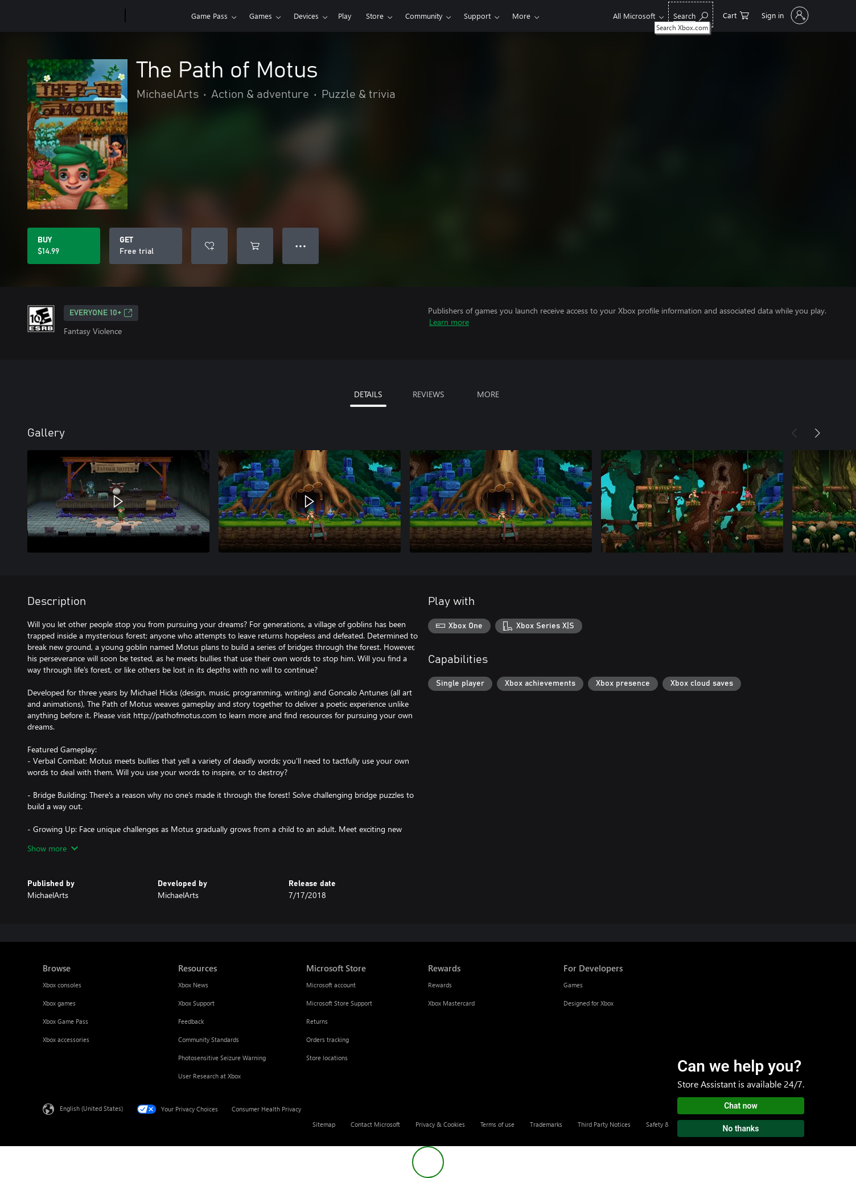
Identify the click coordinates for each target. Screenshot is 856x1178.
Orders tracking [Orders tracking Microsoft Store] (327, 1039)
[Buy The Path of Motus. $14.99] (63, 246)
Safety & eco (663, 1124)
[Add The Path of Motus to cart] (255, 246)
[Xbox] (157, 16)
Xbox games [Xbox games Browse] (59, 1003)
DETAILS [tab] (368, 394)
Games (260, 15)
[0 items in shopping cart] (736, 14)
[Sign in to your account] (784, 15)
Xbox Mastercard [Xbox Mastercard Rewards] (451, 1003)
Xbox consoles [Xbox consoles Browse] (62, 984)
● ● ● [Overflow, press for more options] (300, 245)
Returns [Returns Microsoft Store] (317, 1021)
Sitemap (323, 1124)
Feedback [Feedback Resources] (191, 1021)
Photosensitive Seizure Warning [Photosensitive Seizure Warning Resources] (222, 1057)
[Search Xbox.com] (690, 14)
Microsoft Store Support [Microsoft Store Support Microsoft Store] (339, 1003)
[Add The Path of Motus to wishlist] (209, 246)
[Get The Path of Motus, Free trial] (145, 246)
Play (344, 15)
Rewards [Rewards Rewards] (440, 984)
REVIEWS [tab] (428, 394)
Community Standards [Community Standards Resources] (208, 1039)
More (521, 15)
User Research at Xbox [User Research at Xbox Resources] (209, 1076)
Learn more (449, 321)
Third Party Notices (604, 1124)
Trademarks (546, 1124)
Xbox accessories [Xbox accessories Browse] (66, 1039)
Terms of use (497, 1124)
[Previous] (794, 433)
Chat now (741, 1105)
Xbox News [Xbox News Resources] (193, 984)
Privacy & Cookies (440, 1124)
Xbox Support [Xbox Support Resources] (196, 1003)
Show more (52, 848)
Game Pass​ (209, 15)
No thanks (741, 1128)
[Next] (817, 433)
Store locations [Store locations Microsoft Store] (327, 1057)
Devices (306, 15)
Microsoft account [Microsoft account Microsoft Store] (331, 984)
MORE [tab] (488, 394)
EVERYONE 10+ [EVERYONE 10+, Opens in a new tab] (101, 313)
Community (423, 15)
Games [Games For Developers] (573, 984)
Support (477, 15)
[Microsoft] (82, 16)
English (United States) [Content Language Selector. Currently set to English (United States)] (91, 1108)
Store (375, 15)
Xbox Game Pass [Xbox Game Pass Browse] (65, 1021)
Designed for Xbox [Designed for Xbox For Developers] (588, 1003)
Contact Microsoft (375, 1124)
